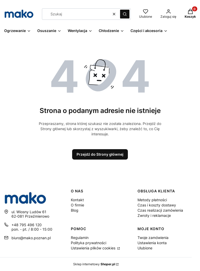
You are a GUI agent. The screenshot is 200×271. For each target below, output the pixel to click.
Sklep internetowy (94, 264)
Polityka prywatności (88, 243)
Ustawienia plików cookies (93, 248)
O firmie (77, 205)
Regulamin (80, 237)
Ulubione (145, 248)
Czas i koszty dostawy (157, 205)
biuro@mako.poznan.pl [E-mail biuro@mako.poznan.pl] (31, 238)
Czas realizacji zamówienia (160, 210)
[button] (124, 14)
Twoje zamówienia (153, 237)
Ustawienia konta (152, 243)
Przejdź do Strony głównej (100, 154)
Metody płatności (152, 200)
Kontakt (77, 200)
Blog (74, 210)
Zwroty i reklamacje (154, 215)
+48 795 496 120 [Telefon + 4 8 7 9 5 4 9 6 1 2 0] (26, 225)
